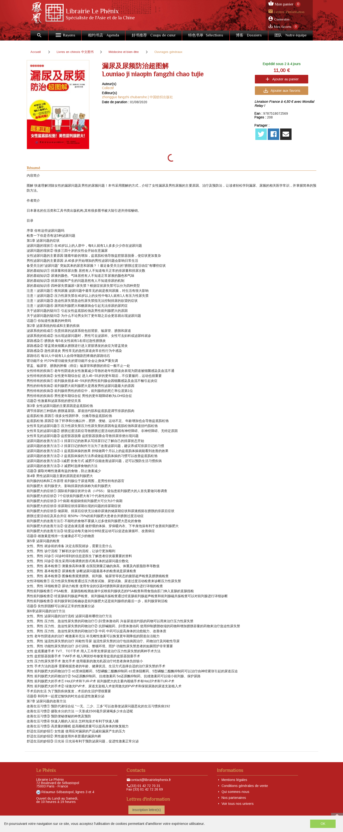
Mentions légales (234, 780)
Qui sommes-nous (235, 792)
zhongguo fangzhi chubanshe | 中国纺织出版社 (137, 97)
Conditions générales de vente (245, 786)
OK (323, 824)
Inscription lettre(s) (146, 810)
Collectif (108, 88)
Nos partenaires (234, 798)
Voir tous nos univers (238, 804)
